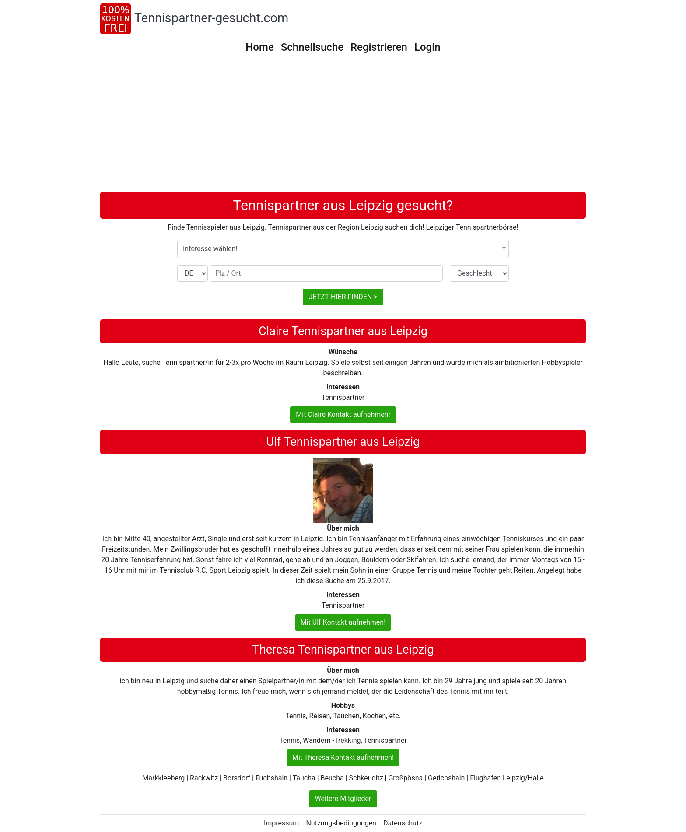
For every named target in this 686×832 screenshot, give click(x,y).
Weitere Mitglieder (343, 798)
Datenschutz (402, 823)
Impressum (281, 823)
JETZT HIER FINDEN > (342, 297)
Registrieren (378, 47)
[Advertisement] (343, 126)
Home (259, 47)
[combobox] (343, 249)
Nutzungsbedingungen (341, 823)
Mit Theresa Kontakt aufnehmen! (343, 757)
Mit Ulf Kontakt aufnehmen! (343, 622)
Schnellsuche (312, 47)
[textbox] (343, 249)
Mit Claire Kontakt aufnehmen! (343, 414)
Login (427, 47)
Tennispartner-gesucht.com (211, 17)
